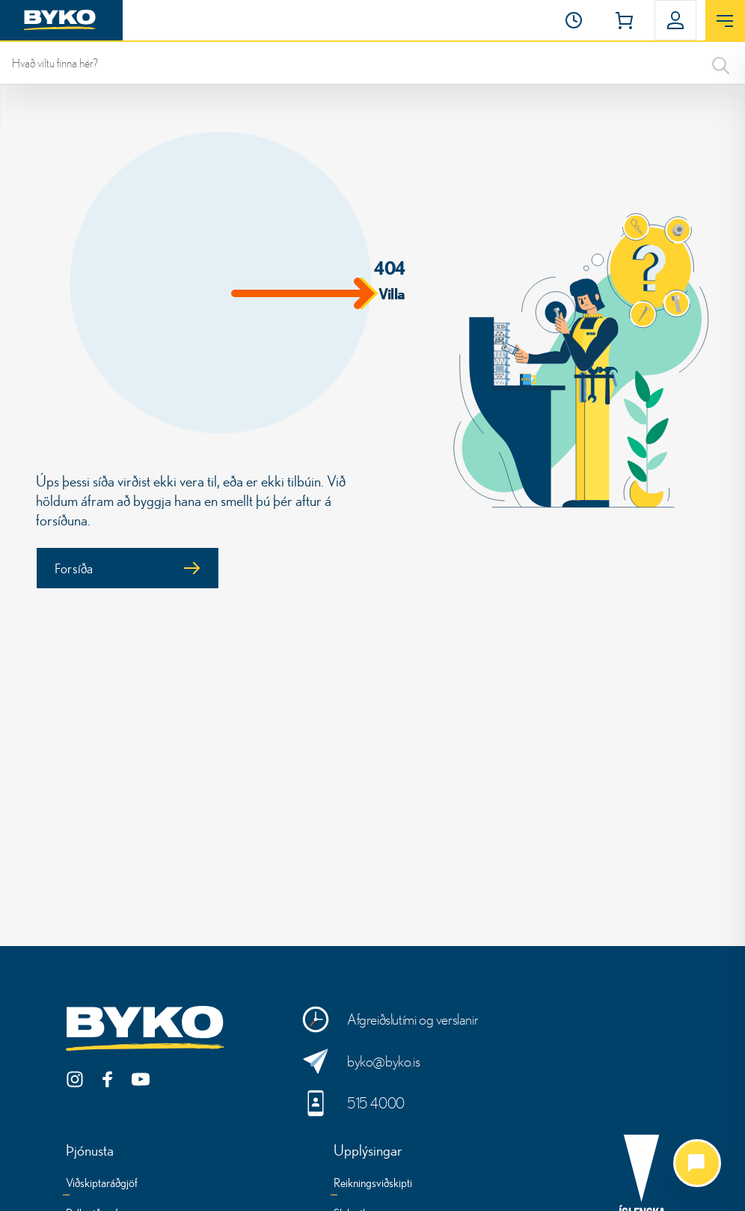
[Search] (721, 63)
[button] (574, 20)
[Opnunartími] (574, 20)
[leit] (372, 63)
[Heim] (61, 20)
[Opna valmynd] (725, 21)
